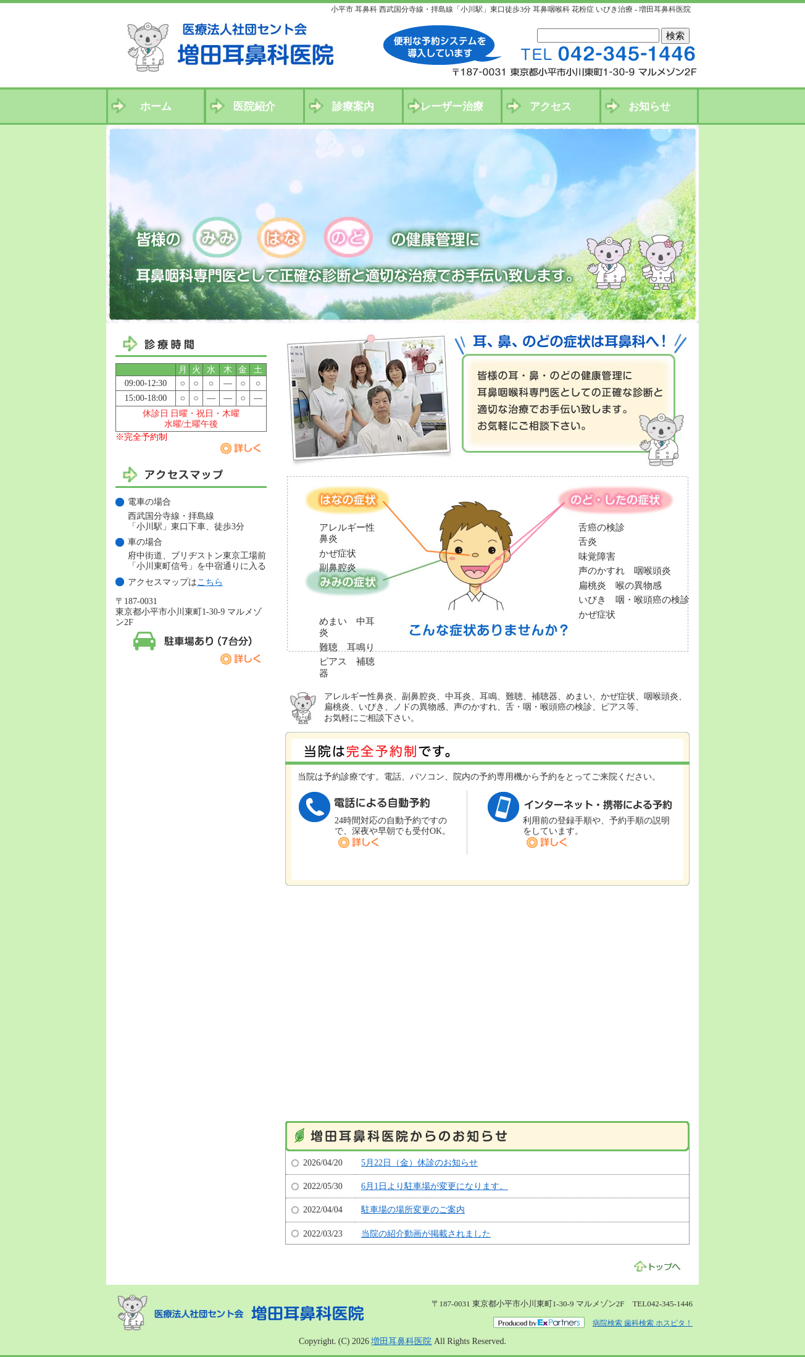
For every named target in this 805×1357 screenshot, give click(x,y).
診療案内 (353, 106)
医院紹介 (254, 106)
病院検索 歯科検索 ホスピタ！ (643, 1323)
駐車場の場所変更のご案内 (413, 1209)
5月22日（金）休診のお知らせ (419, 1162)
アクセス (551, 106)
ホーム (156, 106)
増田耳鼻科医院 (401, 1341)
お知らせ (649, 106)
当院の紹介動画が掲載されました (426, 1233)
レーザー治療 (451, 106)
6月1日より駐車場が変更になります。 (434, 1186)
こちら (210, 582)
